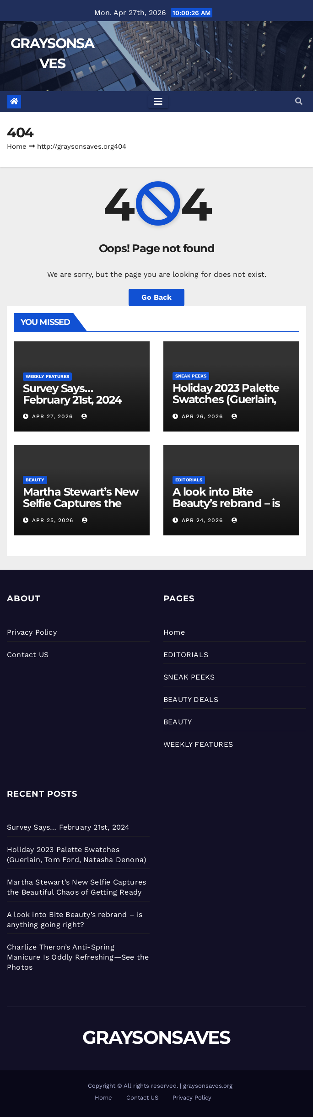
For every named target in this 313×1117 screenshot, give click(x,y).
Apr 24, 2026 (202, 520)
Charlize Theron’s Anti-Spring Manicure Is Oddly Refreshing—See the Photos (78, 957)
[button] (298, 101)
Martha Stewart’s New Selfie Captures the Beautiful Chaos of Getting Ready (80, 509)
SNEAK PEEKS (190, 375)
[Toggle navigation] (158, 101)
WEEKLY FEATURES (47, 376)
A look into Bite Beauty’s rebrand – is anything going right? (230, 503)
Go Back (156, 297)
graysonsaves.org (207, 1085)
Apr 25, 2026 (52, 520)
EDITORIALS (188, 479)
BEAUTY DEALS (190, 699)
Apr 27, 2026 (52, 416)
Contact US (28, 654)
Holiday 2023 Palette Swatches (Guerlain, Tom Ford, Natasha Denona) (226, 405)
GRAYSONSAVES (156, 1037)
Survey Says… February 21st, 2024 (72, 394)
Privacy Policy (32, 632)
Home (17, 146)
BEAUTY (35, 479)
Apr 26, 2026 (202, 416)
